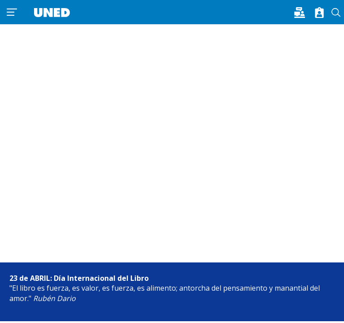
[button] (302, 12)
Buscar (336, 12)
